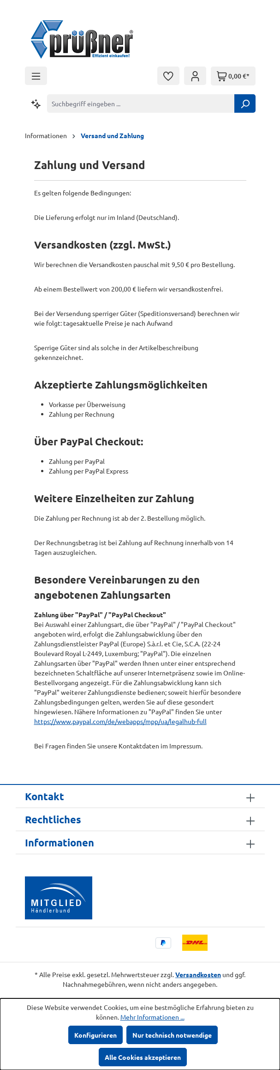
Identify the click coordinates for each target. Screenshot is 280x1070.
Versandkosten (198, 974)
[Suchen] (245, 103)
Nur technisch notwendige (172, 1035)
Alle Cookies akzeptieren (143, 1057)
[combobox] (141, 103)
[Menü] (36, 76)
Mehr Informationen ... (152, 1017)
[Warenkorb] (233, 76)
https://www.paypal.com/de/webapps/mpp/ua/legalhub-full (120, 721)
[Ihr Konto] (195, 76)
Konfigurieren (95, 1035)
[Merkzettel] (168, 76)
